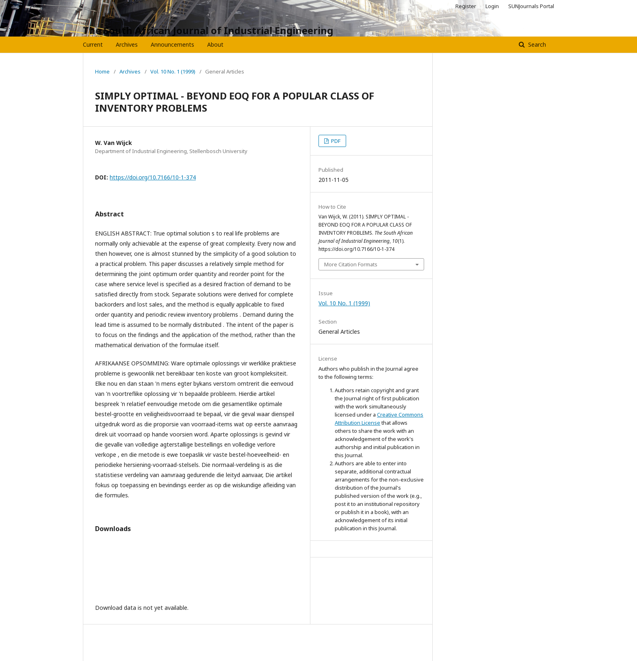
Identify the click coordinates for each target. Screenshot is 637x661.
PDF (335, 141)
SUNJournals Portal (531, 6)
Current (93, 44)
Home (102, 71)
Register (465, 6)
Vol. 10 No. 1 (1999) (172, 71)
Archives (127, 44)
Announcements (172, 44)
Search (536, 44)
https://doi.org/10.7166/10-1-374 (153, 177)
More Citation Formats (350, 264)
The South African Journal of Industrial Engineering (208, 30)
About (215, 44)
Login (492, 6)
